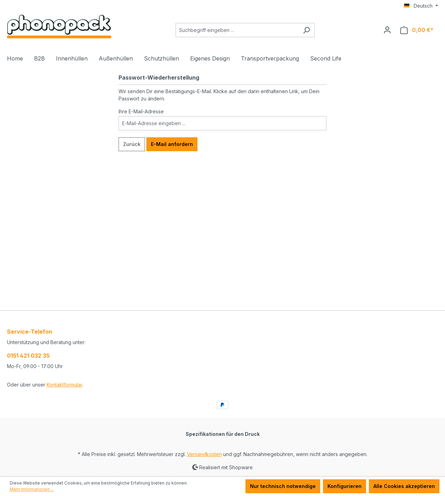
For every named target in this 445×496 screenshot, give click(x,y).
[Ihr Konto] (387, 30)
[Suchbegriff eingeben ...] (237, 30)
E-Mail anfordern (172, 144)
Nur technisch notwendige (283, 486)
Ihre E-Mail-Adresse (141, 111)
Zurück (131, 144)
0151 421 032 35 (28, 355)
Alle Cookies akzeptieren (404, 486)
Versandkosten (204, 454)
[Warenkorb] (417, 30)
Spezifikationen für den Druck (223, 434)
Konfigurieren (344, 486)
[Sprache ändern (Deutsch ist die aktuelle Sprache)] (421, 6)
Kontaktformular (64, 385)
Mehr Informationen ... (32, 489)
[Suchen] (306, 30)
